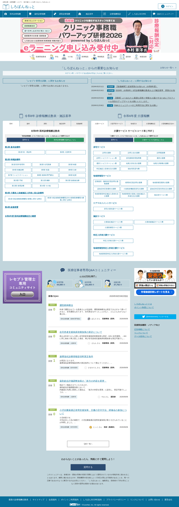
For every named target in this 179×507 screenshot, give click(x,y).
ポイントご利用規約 (70, 499)
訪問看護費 (161, 153)
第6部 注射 (72, 170)
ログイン (167, 6)
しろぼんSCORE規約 (92, 499)
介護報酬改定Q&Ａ (167, 123)
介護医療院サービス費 (113, 227)
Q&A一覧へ (88, 444)
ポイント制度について (144, 307)
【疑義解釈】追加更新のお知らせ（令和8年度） (137, 86)
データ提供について (143, 336)
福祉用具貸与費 (134, 169)
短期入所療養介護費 (161, 163)
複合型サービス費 (161, 195)
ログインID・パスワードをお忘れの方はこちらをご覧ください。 (89, 73)
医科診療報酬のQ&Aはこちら (65, 140)
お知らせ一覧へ (167, 68)
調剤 (45, 123)
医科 (11, 123)
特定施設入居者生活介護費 (106, 169)
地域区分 (134, 123)
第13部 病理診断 (18, 186)
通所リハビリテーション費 (106, 163)
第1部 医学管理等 (18, 165)
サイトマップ (38, 499)
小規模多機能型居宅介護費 (134, 189)
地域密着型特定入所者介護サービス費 (113, 254)
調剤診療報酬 (64, 14)
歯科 (28, 123)
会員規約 (53, 499)
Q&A (165, 14)
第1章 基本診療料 (12, 147)
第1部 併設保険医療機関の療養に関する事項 (25, 199)
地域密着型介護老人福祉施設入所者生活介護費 (133, 195)
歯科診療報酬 (39, 14)
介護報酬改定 (150, 123)
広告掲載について (142, 329)
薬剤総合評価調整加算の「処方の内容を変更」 (83, 381)
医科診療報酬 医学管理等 (69, 367)
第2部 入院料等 (65, 152)
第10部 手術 (18, 180)
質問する (25, 140)
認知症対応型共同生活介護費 (161, 189)
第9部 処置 (72, 175)
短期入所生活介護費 (133, 163)
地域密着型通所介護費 (161, 183)
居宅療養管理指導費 (133, 158)
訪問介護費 (106, 153)
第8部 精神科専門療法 (45, 175)
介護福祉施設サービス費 (113, 222)
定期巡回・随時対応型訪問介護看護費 (106, 182)
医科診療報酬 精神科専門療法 (70, 319)
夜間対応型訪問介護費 (133, 183)
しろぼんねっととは (143, 304)
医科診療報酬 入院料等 (68, 343)
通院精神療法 (66, 305)
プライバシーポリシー (116, 499)
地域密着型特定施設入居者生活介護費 (106, 195)
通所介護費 (161, 158)
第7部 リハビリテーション (18, 175)
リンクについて (141, 333)
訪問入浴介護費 (134, 153)
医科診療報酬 (15, 14)
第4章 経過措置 (11, 207)
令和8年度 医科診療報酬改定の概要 (20, 216)
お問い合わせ (154, 499)
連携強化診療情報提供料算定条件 (76, 356)
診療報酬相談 (115, 14)
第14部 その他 (45, 186)
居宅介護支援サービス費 (113, 209)
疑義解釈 (79, 123)
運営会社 (168, 499)
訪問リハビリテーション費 (106, 158)
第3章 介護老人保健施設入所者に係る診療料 (24, 193)
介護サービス (99, 123)
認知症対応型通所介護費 (106, 189)
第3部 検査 (72, 165)
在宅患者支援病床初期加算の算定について (81, 332)
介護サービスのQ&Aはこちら (153, 140)
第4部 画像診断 (18, 170)
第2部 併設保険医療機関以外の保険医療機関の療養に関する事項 (65, 199)
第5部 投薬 (45, 170)
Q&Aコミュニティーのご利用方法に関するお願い (136, 105)
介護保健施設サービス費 (154, 222)
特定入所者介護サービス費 (113, 241)
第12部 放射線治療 (72, 180)
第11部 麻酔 (45, 180)
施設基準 (89, 14)
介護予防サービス (116, 123)
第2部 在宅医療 (45, 165)
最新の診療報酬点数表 (18, 499)
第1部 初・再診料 (24, 152)
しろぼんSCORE (139, 14)
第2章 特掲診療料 (12, 159)
